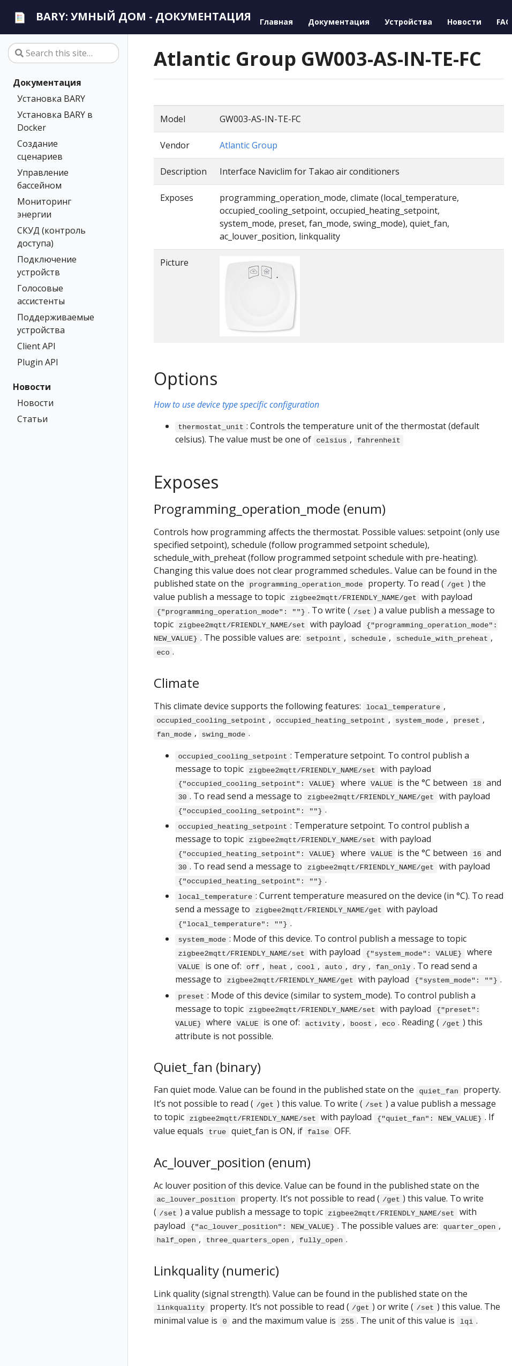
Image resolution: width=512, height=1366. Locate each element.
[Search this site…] (63, 53)
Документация (47, 82)
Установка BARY (51, 98)
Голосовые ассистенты (41, 294)
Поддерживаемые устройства (55, 323)
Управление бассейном (43, 179)
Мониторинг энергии (44, 208)
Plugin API (37, 362)
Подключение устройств (47, 265)
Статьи (32, 419)
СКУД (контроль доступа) (51, 236)
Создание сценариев (40, 150)
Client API (36, 346)
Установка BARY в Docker (55, 121)
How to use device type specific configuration (236, 404)
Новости (32, 387)
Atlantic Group (248, 145)
